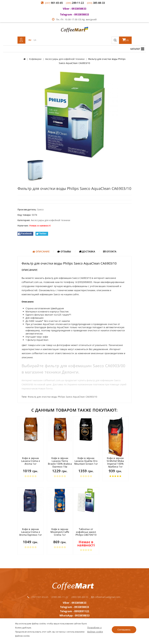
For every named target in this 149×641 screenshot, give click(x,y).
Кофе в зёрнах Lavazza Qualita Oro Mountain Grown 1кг (86, 460)
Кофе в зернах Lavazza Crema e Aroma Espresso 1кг (30, 531)
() (125, 40)
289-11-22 (75, 3)
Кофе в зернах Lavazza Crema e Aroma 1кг (30, 460)
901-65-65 (54, 3)
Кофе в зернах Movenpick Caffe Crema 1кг (59, 531)
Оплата (109, 251)
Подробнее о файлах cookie (95, 629)
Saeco (40, 209)
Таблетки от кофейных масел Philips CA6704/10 (86, 531)
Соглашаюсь (123, 629)
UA (35, 40)
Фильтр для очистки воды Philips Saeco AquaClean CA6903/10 (62, 396)
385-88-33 (96, 3)
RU (30, 40)
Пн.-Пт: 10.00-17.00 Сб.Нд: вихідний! (74, 19)
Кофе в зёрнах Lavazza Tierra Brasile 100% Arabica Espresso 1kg (60, 462)
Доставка (87, 251)
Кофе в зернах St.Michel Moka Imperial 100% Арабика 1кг (115, 462)
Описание (41, 251)
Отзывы (64, 251)
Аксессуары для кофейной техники (50, 220)
